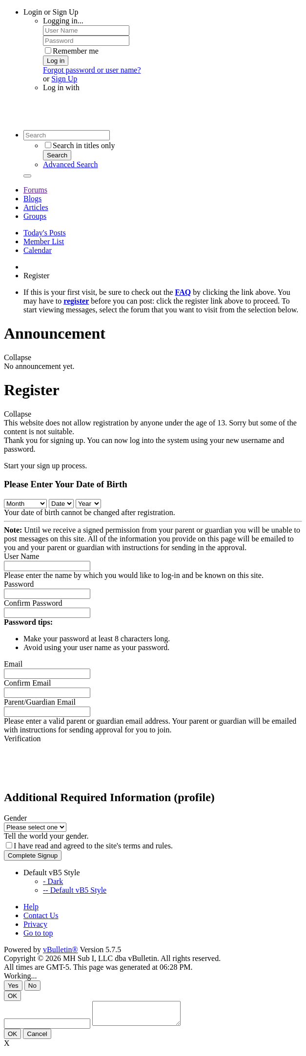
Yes (13, 985)
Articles (35, 207)
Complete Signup (33, 855)
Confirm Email (27, 683)
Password (19, 584)
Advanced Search (70, 164)
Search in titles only (80, 145)
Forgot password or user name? (92, 70)
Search (57, 155)
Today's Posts (44, 233)
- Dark (53, 881)
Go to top (38, 933)
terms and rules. (148, 846)
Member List (43, 241)
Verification (22, 738)
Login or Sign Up (50, 12)
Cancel (37, 1038)
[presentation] (78, 762)
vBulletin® (60, 949)
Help (31, 906)
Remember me (72, 51)
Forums (35, 190)
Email (13, 664)
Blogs (32, 198)
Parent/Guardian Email (40, 702)
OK (12, 995)
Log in (55, 60)
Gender (15, 818)
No (32, 985)
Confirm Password (33, 603)
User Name (21, 556)
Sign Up (64, 79)
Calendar (37, 250)
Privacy (35, 924)
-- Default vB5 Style (74, 890)
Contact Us (41, 915)
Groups (34, 216)
